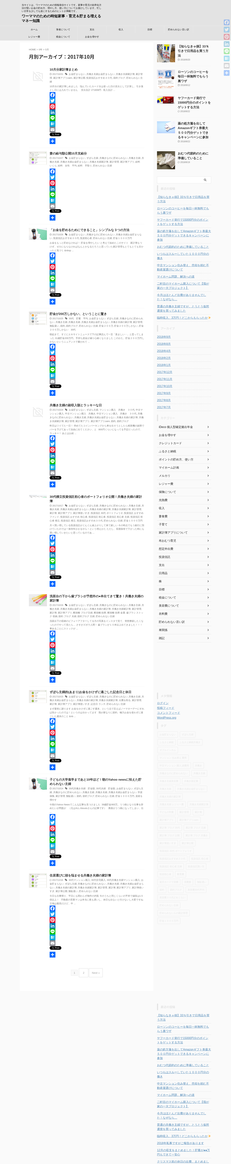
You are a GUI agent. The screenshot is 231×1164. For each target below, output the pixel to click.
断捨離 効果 (84, 606)
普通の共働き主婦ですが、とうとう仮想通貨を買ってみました (183, 287)
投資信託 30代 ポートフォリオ (90, 506)
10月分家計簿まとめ (63, 69)
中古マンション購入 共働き (71, 411)
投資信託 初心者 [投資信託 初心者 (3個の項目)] (199, 838)
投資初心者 (75, 235)
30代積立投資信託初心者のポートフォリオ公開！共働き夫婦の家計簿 (95, 493)
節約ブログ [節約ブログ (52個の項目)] (176, 869)
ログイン (162, 682)
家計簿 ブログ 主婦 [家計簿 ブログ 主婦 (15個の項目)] (196, 807)
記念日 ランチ (82, 697)
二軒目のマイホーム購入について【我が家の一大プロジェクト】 (183, 265)
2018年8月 (163, 323)
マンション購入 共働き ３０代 (113, 407)
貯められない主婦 (124, 78)
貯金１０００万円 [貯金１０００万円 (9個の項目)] (169, 900)
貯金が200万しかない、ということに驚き (77, 310)
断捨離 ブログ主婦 (68, 606)
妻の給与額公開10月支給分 (67, 150)
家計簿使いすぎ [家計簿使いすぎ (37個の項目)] (168, 822)
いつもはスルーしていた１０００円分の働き (182, 237)
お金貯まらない (76, 74)
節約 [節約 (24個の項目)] (162, 869)
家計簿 (134, 502)
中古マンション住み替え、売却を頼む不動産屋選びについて (183, 246)
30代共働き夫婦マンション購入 (119, 870)
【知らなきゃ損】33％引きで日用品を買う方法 (183, 189)
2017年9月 (163, 372)
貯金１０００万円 (109, 235)
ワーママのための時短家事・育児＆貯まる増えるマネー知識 (115, 1152)
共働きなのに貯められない (110, 155)
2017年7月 (163, 386)
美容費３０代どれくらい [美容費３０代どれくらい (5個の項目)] (172, 876)
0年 (40, 49)
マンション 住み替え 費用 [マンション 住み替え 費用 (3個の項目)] (173, 737)
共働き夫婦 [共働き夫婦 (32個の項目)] (165, 768)
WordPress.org (165, 697)
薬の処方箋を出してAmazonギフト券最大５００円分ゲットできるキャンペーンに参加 (194, 125)
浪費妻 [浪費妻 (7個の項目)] (187, 861)
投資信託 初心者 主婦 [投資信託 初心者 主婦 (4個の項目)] (171, 845)
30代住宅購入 (96, 870)
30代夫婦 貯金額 (103, 782)
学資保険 (130, 786)
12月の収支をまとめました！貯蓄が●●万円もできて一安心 (184, 1118)
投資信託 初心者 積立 (115, 509)
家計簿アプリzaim (76, 418)
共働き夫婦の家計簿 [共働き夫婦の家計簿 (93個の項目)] (170, 775)
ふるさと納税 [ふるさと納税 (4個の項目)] (167, 721)
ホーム (34, 29)
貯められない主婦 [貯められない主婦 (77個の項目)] (169, 884)
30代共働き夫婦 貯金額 (81, 782)
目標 (149, 29)
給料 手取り (68, 162)
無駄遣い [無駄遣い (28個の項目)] (201, 861)
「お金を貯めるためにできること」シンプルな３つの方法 (87, 226)
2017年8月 (163, 379)
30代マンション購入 (78, 870)
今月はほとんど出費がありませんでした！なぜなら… (183, 276)
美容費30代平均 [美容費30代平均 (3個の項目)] (196, 869)
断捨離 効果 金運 (99, 606)
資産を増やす (123, 790)
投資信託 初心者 (74, 509)
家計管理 (135, 74)
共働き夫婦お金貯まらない (98, 74)
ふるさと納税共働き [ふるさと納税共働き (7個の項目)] (190, 721)
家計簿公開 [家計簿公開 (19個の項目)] (187, 822)
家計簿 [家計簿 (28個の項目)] (198, 791)
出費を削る (115, 693)
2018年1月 (163, 344)
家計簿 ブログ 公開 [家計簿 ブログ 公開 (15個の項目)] (170, 814)
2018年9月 (163, 316)
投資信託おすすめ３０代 (90, 78)
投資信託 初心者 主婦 (94, 509)
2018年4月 (163, 330)
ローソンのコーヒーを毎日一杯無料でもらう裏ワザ (183, 198)
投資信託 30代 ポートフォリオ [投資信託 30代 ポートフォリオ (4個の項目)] (176, 830)
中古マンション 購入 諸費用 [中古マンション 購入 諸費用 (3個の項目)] (174, 744)
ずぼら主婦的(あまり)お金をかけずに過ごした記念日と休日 (88, 685)
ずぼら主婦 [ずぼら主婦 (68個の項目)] (187, 713)
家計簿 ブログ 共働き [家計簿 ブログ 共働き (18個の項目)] (197, 814)
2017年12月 (164, 351)
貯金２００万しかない (108, 323)
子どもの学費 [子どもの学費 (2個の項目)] (167, 791)
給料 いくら (131, 158)
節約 (88, 418)
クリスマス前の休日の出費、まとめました (181, 1127)
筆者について (63, 29)
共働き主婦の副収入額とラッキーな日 (74, 402)
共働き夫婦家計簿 (121, 74)
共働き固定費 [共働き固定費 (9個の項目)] (191, 760)
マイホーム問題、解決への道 (173, 255)
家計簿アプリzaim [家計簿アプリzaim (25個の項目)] (188, 799)
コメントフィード (167, 692)
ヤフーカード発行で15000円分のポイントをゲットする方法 (194, 101)
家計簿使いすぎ (67, 506)
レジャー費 (34, 36)
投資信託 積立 (134, 509)
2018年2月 (163, 337)
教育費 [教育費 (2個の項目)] (180, 853)
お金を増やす (92, 36)
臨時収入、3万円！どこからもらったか (180, 297)
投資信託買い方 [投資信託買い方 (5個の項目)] (196, 845)
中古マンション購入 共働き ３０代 (105, 411)
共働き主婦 (129, 155)
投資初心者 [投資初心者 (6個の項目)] (165, 853)
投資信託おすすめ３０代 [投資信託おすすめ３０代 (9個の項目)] (172, 838)
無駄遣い (135, 319)
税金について (63, 36)
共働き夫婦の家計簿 (110, 319)
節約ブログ (108, 78)
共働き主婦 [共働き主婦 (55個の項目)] (199, 752)
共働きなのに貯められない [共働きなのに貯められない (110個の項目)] (174, 752)
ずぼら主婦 (90, 155)
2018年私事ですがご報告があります (177, 1109)
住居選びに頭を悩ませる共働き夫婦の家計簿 (78, 865)
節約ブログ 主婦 (63, 609)
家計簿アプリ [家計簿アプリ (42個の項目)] (167, 799)
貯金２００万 (90, 323)
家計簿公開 (71, 78)
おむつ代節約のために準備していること (179, 230)
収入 (121, 29)
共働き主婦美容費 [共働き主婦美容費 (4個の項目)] (169, 760)
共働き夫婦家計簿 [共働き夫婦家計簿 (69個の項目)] (198, 783)
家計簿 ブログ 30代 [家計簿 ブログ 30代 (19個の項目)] (170, 807)
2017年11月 (164, 358)
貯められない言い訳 (178, 29)
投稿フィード (164, 687)
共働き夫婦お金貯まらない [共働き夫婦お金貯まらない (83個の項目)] (191, 768)
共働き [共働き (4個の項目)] (198, 744)
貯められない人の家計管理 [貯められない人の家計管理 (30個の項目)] (174, 892)
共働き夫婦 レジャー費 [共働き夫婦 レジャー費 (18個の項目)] (172, 783)
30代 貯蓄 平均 (77, 315)
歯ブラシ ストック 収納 (120, 606)
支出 (92, 29)
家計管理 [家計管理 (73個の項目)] (184, 791)
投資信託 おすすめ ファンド (120, 506)
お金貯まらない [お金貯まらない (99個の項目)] (168, 713)
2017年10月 (164, 365)
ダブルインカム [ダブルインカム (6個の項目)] (168, 729)
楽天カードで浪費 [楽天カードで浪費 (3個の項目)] (169, 861)
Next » (95, 961)
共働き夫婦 (67, 319)
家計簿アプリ (117, 158)
